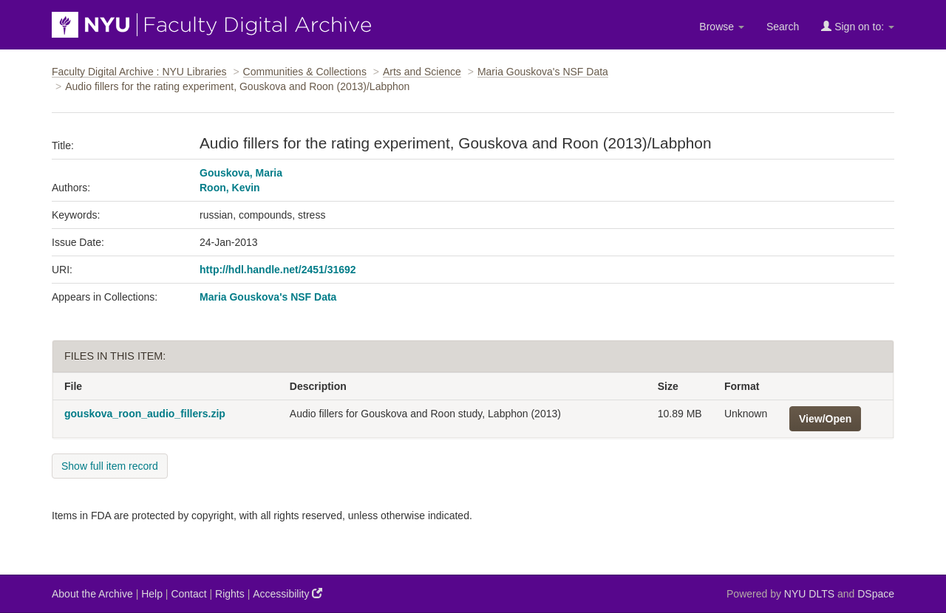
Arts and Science (422, 72)
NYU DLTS (809, 594)
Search (782, 26)
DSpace (875, 594)
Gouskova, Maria (241, 173)
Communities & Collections (305, 72)
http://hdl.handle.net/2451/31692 (278, 269)
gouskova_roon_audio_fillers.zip (144, 413)
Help (152, 594)
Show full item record (109, 466)
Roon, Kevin (230, 188)
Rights (230, 594)
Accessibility (287, 593)
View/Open (825, 419)
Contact (188, 594)
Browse (721, 26)
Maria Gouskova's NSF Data (542, 72)
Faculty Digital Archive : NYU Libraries (139, 72)
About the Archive (92, 594)
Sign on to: (857, 26)
